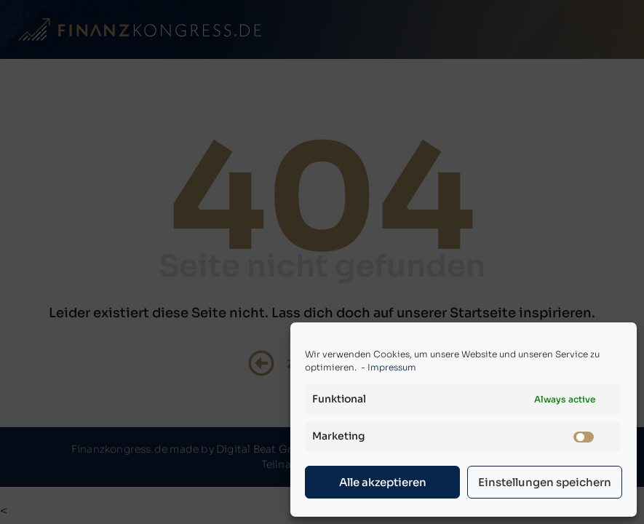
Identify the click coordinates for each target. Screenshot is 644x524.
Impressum (391, 367)
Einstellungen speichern (544, 482)
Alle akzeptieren (382, 482)
